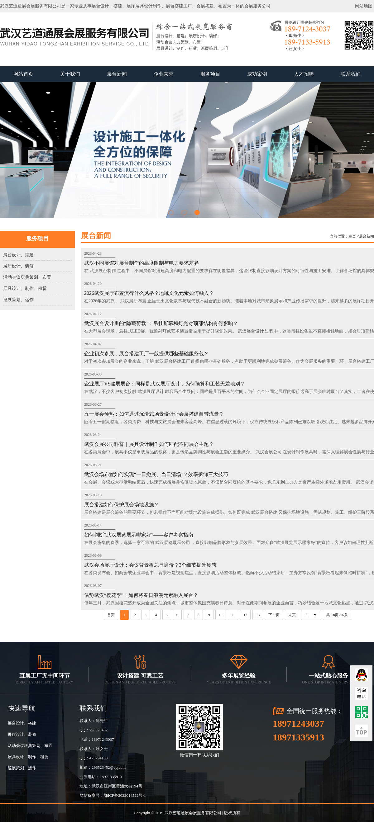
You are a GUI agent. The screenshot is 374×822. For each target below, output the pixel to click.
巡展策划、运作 (18, 299)
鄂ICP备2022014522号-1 (125, 795)
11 (233, 615)
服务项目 (210, 74)
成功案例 (257, 74)
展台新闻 (117, 74)
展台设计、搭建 (18, 255)
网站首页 (23, 74)
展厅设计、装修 (18, 266)
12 (245, 615)
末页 (292, 615)
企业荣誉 (164, 74)
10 (221, 615)
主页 (352, 236)
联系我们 (351, 74)
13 (258, 615)
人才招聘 (304, 74)
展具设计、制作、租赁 (25, 288)
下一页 (274, 615)
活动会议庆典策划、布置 (27, 277)
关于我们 (70, 74)
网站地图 (363, 6)
